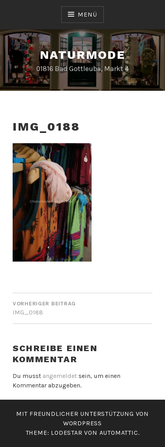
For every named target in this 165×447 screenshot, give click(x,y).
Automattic (118, 432)
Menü (87, 14)
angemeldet (60, 376)
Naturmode (83, 55)
